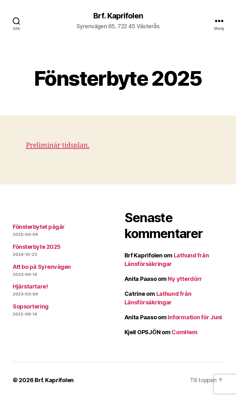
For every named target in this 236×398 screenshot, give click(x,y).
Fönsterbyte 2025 (37, 246)
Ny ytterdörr (185, 278)
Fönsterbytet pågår (39, 226)
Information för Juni (195, 317)
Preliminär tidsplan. (58, 145)
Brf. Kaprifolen (118, 16)
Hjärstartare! (30, 286)
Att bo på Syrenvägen (42, 266)
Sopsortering (31, 306)
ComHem (184, 332)
